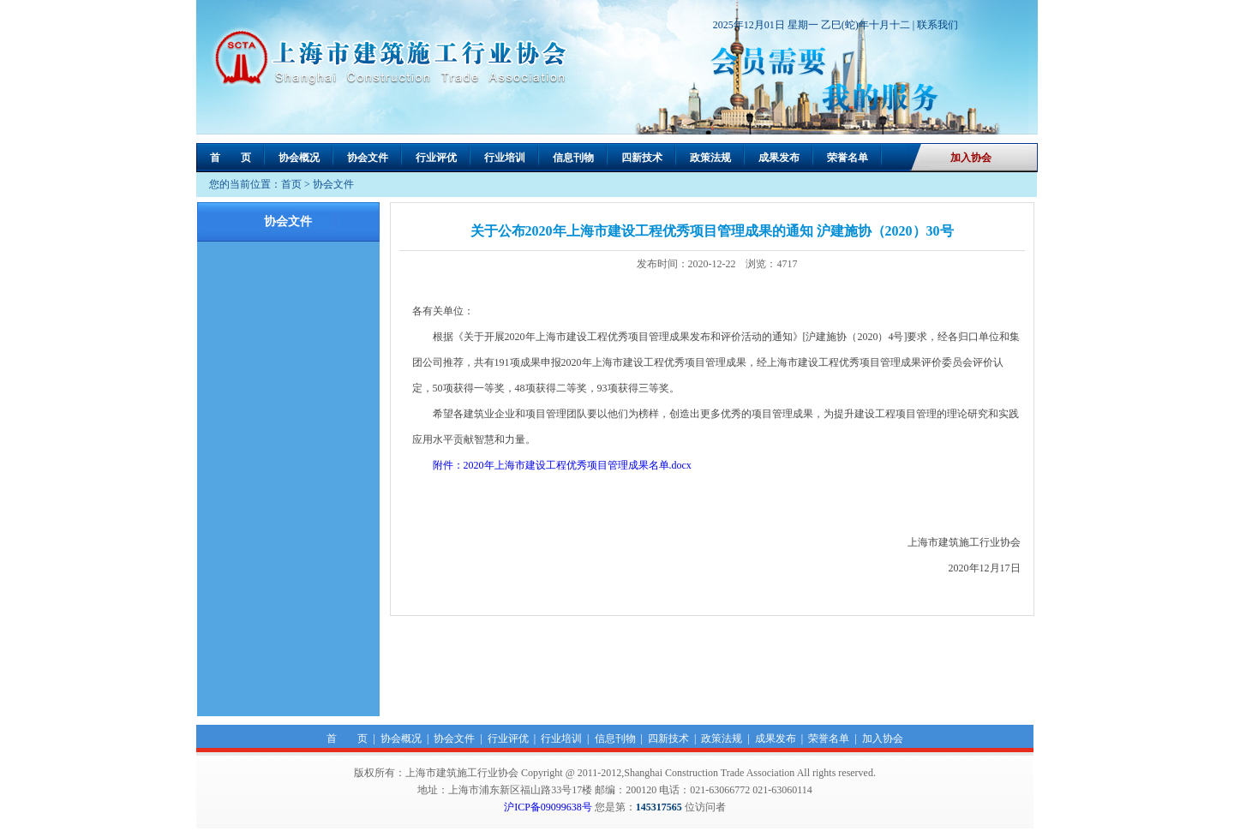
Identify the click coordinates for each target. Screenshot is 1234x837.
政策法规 (710, 158)
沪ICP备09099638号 (548, 807)
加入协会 (970, 158)
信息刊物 (573, 158)
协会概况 (299, 158)
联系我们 (937, 25)
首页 (291, 184)
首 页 (230, 158)
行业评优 (436, 158)
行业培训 (504, 158)
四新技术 (641, 158)
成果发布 (779, 158)
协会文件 (367, 158)
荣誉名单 (847, 158)
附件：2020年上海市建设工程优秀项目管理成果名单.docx (563, 465)
